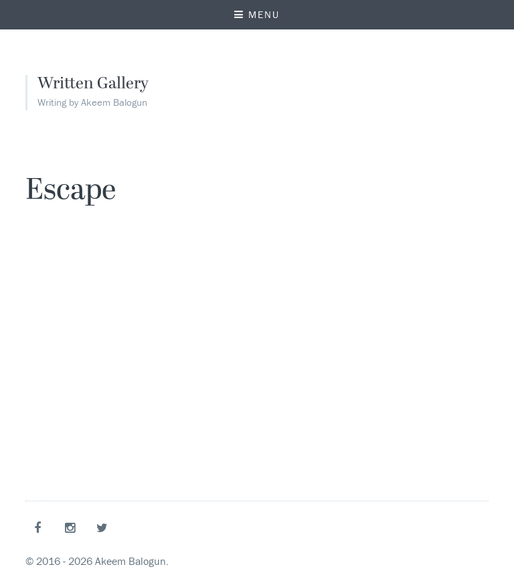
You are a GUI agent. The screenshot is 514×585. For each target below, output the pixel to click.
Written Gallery (93, 84)
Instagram (72, 527)
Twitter (104, 527)
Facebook (40, 527)
